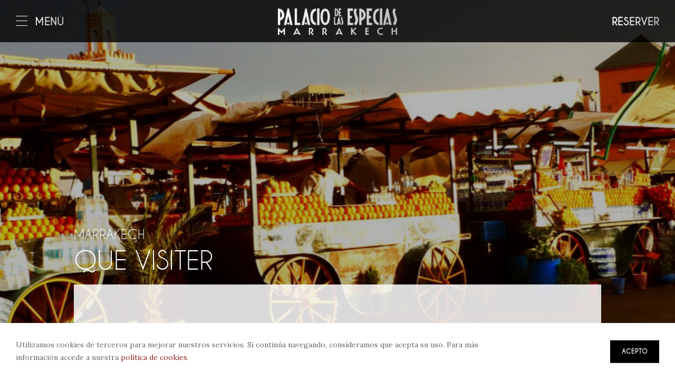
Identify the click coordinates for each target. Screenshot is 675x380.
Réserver (635, 22)
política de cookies (154, 357)
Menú (40, 22)
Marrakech (109, 234)
